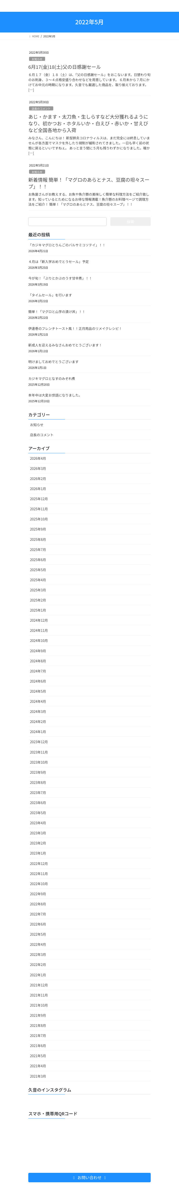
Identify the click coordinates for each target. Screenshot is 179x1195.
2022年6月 (38, 924)
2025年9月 (38, 529)
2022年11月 (39, 873)
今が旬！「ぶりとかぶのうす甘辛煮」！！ (60, 278)
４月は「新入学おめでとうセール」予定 (58, 261)
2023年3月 (38, 833)
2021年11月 (39, 995)
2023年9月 (38, 772)
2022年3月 (38, 954)
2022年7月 (38, 914)
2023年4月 (38, 822)
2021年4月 (38, 1065)
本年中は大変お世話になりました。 (55, 395)
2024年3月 (38, 711)
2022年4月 (38, 944)
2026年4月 (38, 458)
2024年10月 (39, 640)
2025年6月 (38, 559)
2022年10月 (39, 883)
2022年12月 (39, 863)
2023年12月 (39, 741)
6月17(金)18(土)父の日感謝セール (64, 66)
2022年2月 (38, 964)
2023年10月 (39, 762)
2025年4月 (38, 579)
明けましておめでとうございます (53, 361)
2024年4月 (38, 701)
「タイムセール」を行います (50, 295)
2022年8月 (38, 903)
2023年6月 (38, 802)
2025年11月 (39, 508)
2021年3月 (38, 1076)
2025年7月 (38, 549)
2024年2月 (38, 721)
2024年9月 (38, 650)
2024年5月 (38, 691)
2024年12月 (39, 620)
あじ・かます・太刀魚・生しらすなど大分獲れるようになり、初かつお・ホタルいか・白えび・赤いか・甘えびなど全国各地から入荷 (88, 123)
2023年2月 (38, 843)
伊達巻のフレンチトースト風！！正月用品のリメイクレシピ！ (75, 328)
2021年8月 (38, 1025)
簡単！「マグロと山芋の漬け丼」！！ (56, 311)
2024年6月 (38, 681)
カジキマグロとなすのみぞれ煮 (51, 378)
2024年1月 (38, 731)
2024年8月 (38, 660)
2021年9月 (38, 1015)
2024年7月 (38, 671)
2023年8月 (38, 782)
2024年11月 (39, 630)
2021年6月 (38, 1045)
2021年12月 (39, 985)
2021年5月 (38, 1055)
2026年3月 (38, 468)
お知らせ (37, 59)
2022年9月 (38, 893)
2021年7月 (38, 1035)
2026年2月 (38, 478)
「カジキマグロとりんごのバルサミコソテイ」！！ (67, 245)
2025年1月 (38, 610)
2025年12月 (39, 498)
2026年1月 (38, 488)
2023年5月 (38, 812)
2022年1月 (38, 974)
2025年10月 (39, 519)
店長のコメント (41, 108)
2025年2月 (38, 600)
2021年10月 (39, 1005)
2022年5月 (38, 934)
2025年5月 (38, 569)
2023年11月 (39, 752)
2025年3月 (38, 590)
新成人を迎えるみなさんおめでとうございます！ (65, 345)
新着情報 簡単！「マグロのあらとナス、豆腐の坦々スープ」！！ (88, 183)
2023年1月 (38, 853)
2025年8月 (38, 539)
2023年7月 (38, 792)
